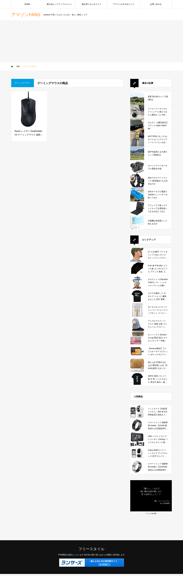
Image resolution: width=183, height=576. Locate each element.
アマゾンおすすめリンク (123, 4)
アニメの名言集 (151, 513)
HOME (27, 4)
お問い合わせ (156, 4)
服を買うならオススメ (91, 4)
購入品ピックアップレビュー (59, 4)
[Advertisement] (91, 41)
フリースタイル (91, 549)
